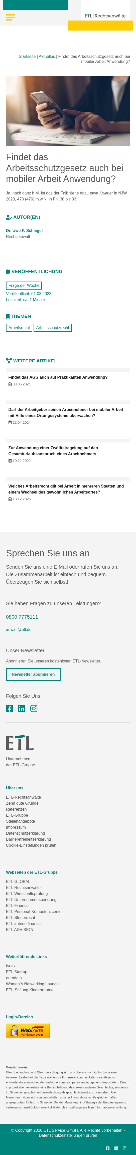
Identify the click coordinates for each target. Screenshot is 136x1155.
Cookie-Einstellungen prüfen (31, 845)
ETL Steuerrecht (20, 917)
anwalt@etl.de (19, 629)
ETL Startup (16, 972)
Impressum (16, 827)
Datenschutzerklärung (25, 833)
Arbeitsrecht (19, 328)
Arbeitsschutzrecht (52, 328)
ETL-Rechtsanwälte (23, 797)
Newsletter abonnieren (33, 674)
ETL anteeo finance (23, 923)
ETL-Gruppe (17, 815)
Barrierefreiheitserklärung (28, 839)
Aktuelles (47, 56)
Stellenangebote (20, 821)
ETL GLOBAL (18, 881)
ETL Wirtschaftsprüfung (27, 893)
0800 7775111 (22, 617)
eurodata (14, 978)
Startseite (27, 56)
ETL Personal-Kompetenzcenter (34, 911)
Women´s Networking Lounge (32, 984)
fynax (11, 966)
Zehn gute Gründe (22, 803)
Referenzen (16, 809)
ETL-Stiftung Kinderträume (29, 990)
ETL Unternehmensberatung (31, 899)
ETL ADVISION (19, 930)
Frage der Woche (24, 285)
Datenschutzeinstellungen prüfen (68, 1135)
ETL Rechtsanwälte (23, 887)
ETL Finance (17, 905)
